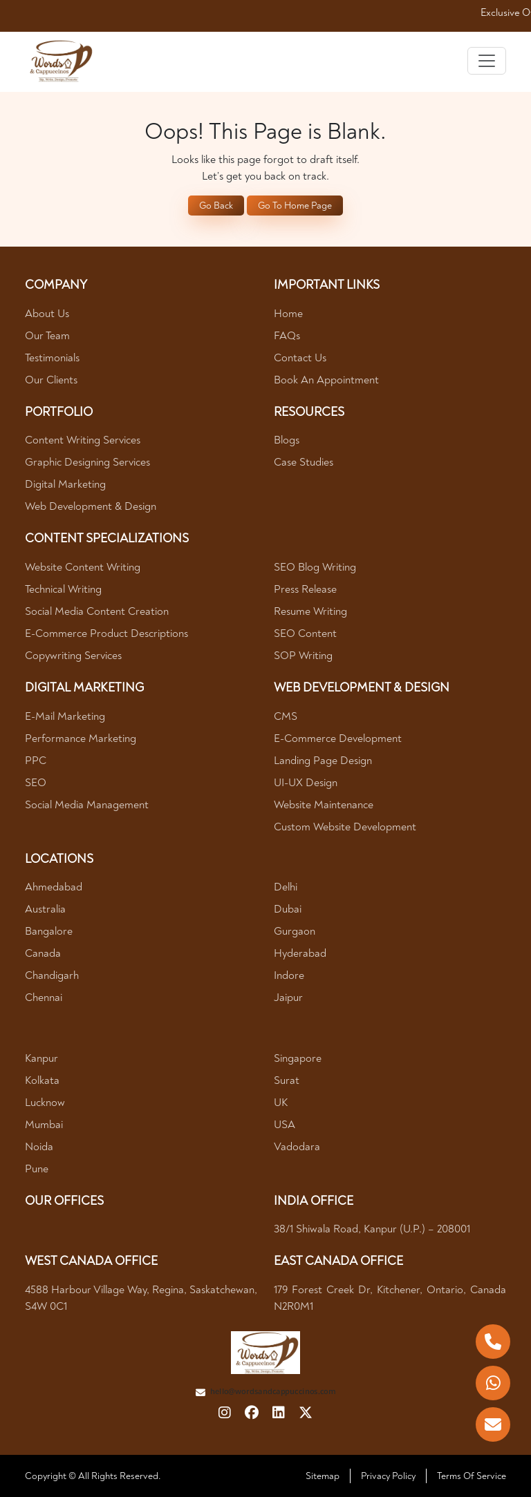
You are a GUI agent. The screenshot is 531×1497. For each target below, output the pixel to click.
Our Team (47, 336)
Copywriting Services (73, 655)
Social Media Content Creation (97, 611)
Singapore (298, 1058)
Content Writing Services (82, 440)
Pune (36, 1169)
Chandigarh (52, 975)
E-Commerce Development (338, 738)
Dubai (287, 909)
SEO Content (305, 633)
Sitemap (322, 1476)
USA (284, 1125)
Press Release (305, 589)
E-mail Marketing (65, 716)
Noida (39, 1147)
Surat (286, 1080)
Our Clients (51, 380)
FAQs (287, 336)
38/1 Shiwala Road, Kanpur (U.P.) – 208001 (372, 1229)
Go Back (216, 205)
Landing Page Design (323, 760)
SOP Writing (303, 655)
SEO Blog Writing (315, 567)
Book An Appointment (326, 380)
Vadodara (297, 1147)
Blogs (286, 440)
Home (288, 314)
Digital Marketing (65, 484)
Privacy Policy (388, 1476)
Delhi (285, 887)
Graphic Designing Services (87, 462)
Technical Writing (63, 589)
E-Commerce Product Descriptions (106, 633)
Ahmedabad (53, 887)
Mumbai (44, 1125)
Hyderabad (300, 953)
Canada (43, 953)
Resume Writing (310, 611)
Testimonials (52, 358)
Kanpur (41, 1058)
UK (281, 1102)
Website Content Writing (82, 567)
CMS (285, 716)
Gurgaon (294, 931)
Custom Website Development (345, 827)
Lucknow (45, 1102)
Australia (45, 909)
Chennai (43, 997)
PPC (35, 760)
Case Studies (303, 462)
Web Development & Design (90, 506)
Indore (289, 975)
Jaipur (288, 997)
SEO (35, 783)
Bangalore (49, 931)
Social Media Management (87, 805)
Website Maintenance (323, 805)
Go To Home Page (295, 205)
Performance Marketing (80, 738)
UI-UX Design (305, 783)
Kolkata (42, 1080)
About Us (47, 314)
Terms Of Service (471, 1476)
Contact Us (300, 358)
